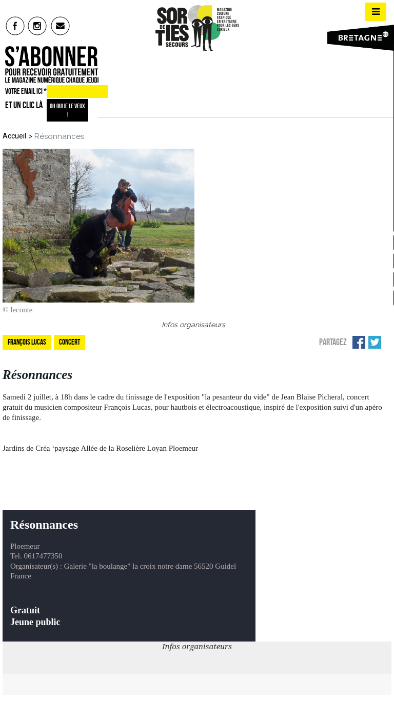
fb (15, 25)
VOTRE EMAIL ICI (26, 91)
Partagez (333, 342)
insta (38, 25)
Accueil (14, 136)
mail (61, 25)
